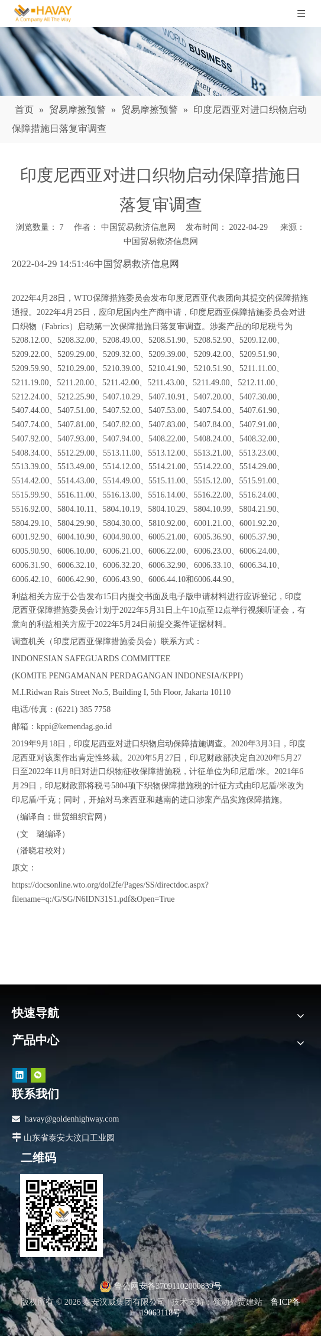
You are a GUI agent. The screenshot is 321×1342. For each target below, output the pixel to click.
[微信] (38, 1075)
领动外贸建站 (237, 1302)
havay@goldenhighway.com (72, 1118)
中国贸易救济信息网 (161, 241)
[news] (160, 61)
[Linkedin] (19, 1075)
